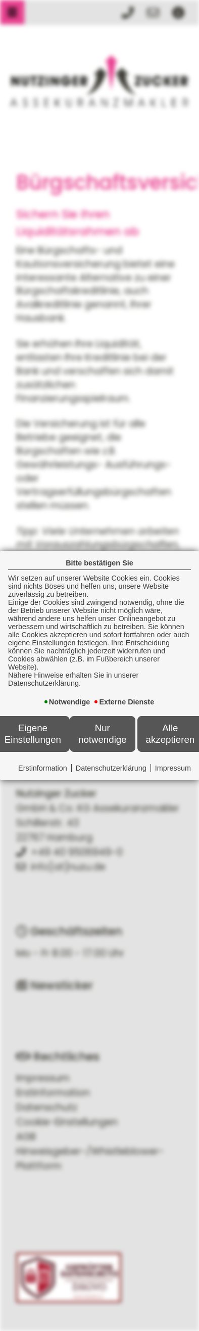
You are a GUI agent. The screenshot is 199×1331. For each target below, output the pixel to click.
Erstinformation (42, 768)
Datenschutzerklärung (111, 768)
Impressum (173, 768)
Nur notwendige (102, 733)
